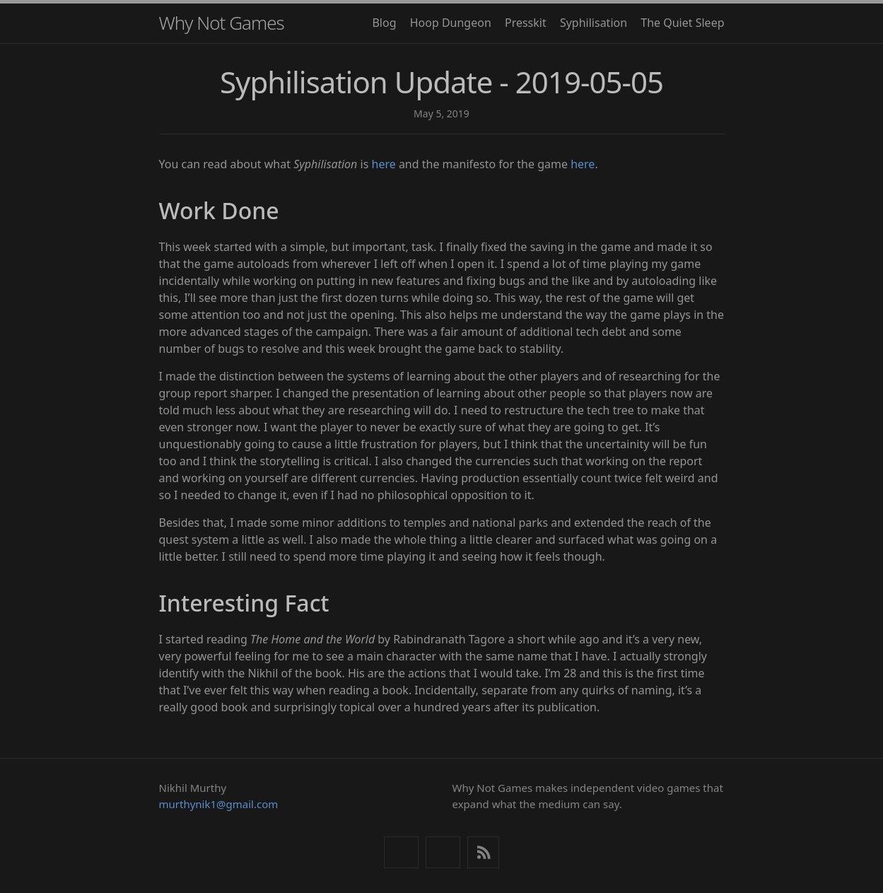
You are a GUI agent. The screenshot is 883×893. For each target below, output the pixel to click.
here (384, 164)
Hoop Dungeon (450, 22)
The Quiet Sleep (682, 22)
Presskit (525, 22)
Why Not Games (221, 22)
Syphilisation (593, 22)
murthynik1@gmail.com (219, 804)
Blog (384, 22)
